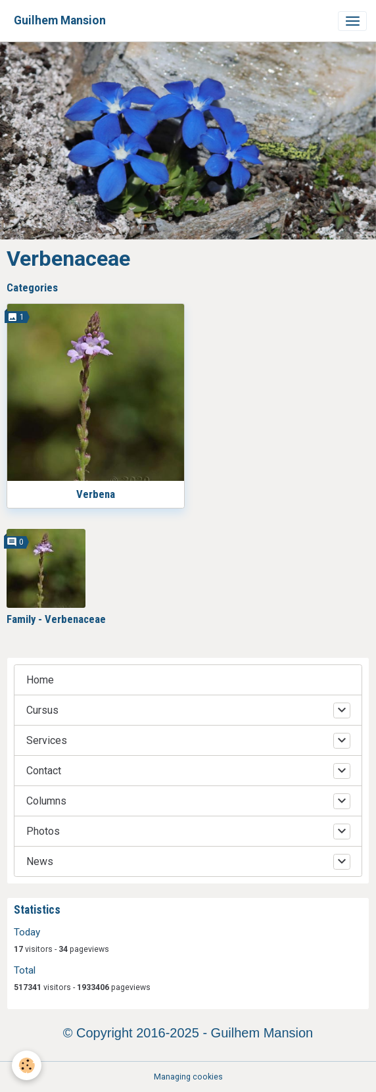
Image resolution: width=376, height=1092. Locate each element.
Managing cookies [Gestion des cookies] (188, 1076)
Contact (43, 770)
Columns (46, 801)
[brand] (59, 20)
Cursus (42, 710)
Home (40, 680)
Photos (43, 831)
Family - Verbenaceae (56, 619)
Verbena (95, 494)
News (39, 861)
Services (46, 740)
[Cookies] (26, 1065)
